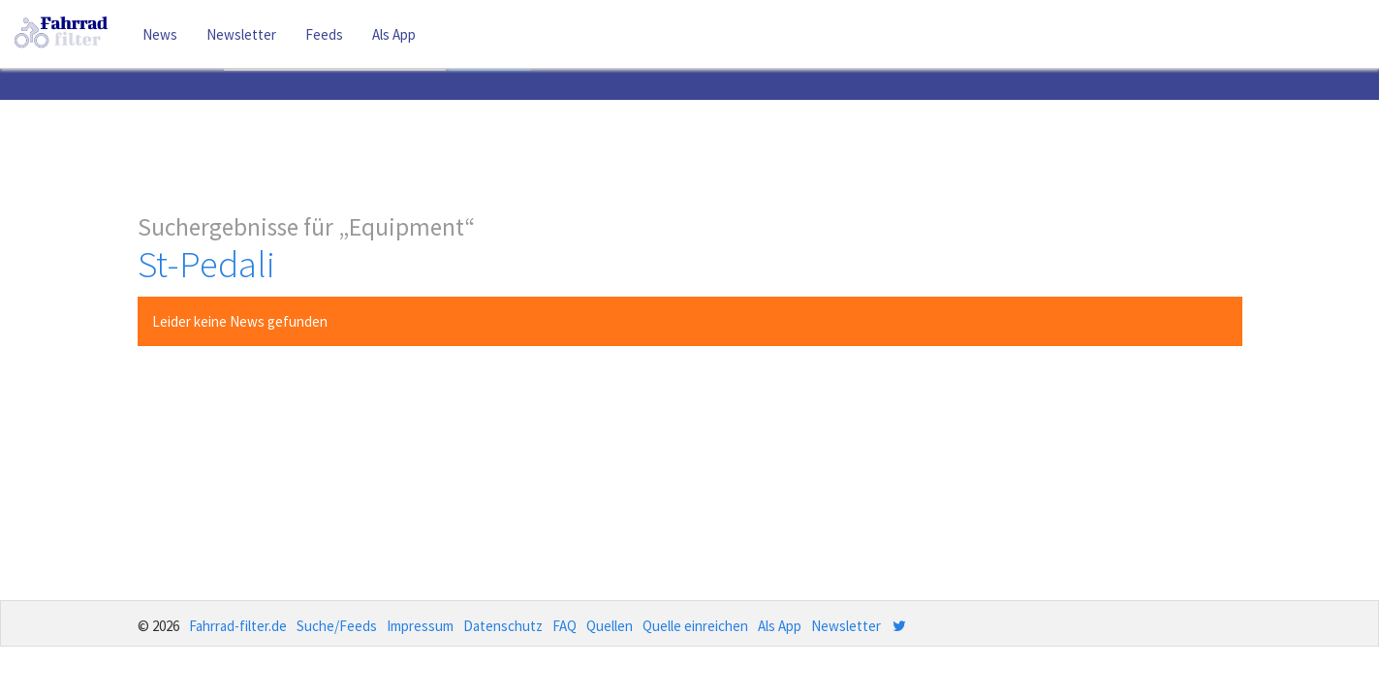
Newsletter (241, 34)
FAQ (564, 626)
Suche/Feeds (337, 626)
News (159, 34)
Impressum (420, 626)
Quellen (609, 626)
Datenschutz (503, 626)
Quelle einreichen (695, 626)
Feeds (324, 34)
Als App (394, 34)
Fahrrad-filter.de (238, 626)
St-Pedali (206, 264)
